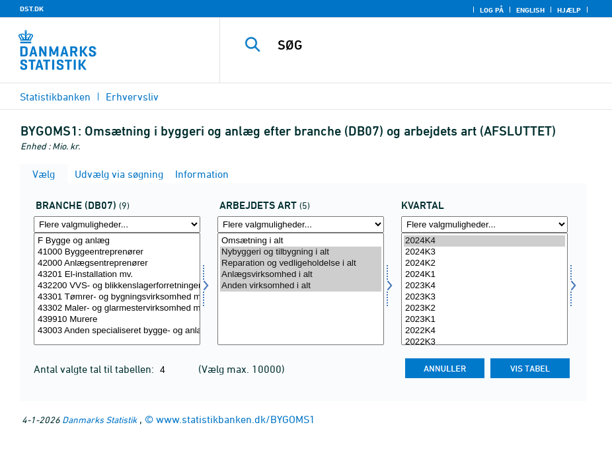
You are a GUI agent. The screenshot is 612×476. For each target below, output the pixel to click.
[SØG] (427, 45)
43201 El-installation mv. (117, 274)
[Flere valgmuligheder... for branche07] (117, 224)
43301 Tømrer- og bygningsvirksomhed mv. (117, 297)
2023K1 (484, 319)
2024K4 (484, 241)
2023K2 (484, 308)
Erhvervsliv (132, 96)
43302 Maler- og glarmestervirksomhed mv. (117, 308)
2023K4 (484, 286)
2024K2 (484, 263)
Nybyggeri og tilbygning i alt (300, 252)
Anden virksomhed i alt (300, 286)
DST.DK (32, 8)
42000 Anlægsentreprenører (117, 263)
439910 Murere (117, 319)
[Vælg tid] (484, 289)
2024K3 (484, 252)
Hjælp (569, 10)
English (530, 10)
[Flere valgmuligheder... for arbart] (300, 224)
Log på (492, 10)
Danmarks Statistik (99, 419)
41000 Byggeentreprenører (117, 252)
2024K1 (484, 274)
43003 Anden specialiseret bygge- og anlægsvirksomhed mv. (117, 331)
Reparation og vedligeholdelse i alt (300, 263)
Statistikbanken (55, 96)
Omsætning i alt (300, 241)
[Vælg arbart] (300, 289)
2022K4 (484, 331)
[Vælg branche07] (117, 289)
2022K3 (484, 342)
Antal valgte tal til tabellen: (95, 369)
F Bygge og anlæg (117, 241)
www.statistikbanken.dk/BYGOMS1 (235, 419)
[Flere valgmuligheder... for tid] (484, 224)
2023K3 (484, 297)
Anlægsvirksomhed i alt (300, 274)
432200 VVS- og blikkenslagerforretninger (117, 286)
